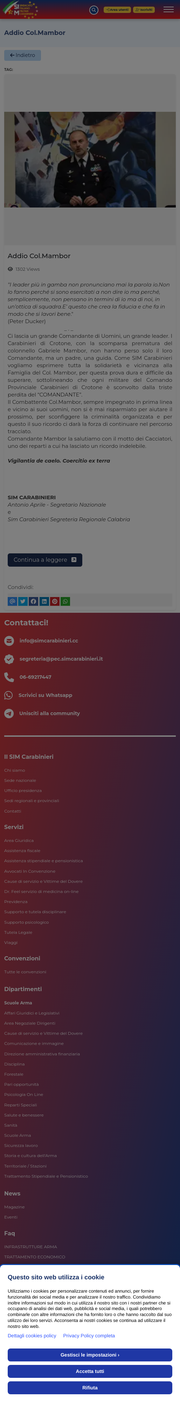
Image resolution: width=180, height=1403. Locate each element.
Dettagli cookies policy (32, 1335)
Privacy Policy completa (89, 1335)
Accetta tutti (90, 1371)
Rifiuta (90, 1387)
